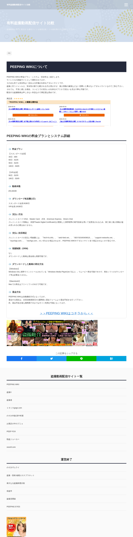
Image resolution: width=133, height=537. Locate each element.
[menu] (126, 5)
